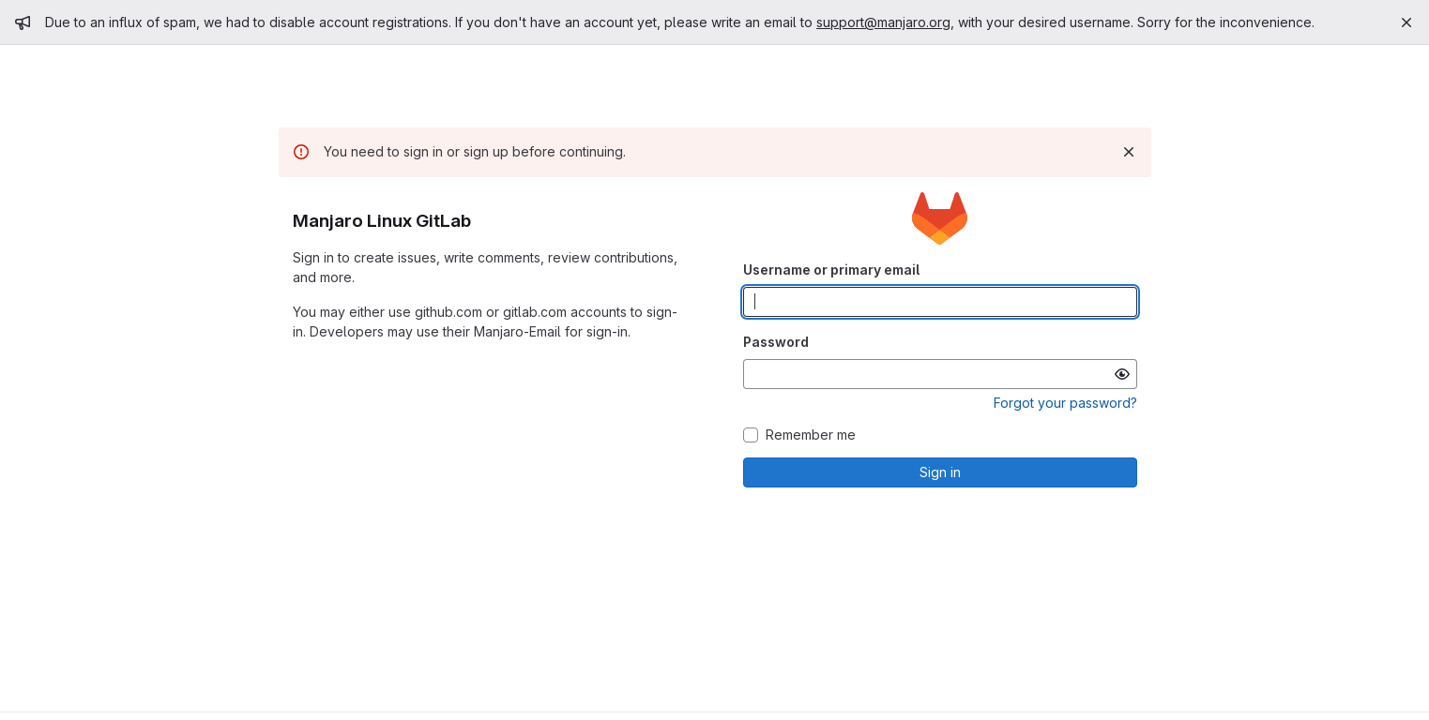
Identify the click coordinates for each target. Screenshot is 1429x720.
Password (776, 342)
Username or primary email (831, 270)
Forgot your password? (1065, 403)
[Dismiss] (1128, 152)
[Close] (1406, 22)
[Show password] (1122, 374)
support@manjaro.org (883, 22)
